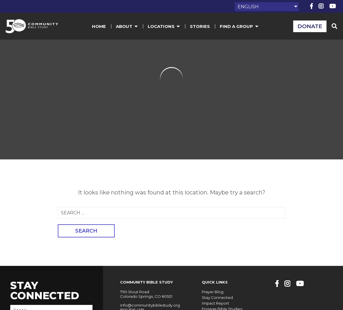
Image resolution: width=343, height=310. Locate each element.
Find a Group (239, 26)
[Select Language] (267, 6)
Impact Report (214, 303)
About (127, 26)
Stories (200, 26)
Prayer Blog (212, 292)
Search (86, 231)
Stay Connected (216, 297)
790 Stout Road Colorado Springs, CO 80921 (146, 294)
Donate (310, 26)
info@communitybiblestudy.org (149, 305)
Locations (164, 26)
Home (99, 26)
